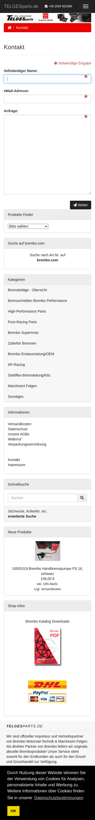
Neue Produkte (19, 532)
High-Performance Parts (27, 311)
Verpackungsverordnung (27, 444)
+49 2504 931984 (58, 6)
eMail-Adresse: (16, 91)
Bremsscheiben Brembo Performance (37, 301)
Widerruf (14, 439)
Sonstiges (15, 397)
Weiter (80, 205)
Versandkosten (19, 424)
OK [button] (13, 811)
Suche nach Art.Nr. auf (47, 255)
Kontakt (22, 28)
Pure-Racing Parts (22, 322)
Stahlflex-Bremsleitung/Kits (29, 375)
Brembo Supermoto (23, 333)
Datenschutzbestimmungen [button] (58, 798)
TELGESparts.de (21, 6)
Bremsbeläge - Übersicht (27, 290)
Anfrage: (11, 111)
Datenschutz (18, 429)
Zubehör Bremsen (22, 343)
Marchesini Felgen (22, 386)
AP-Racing (16, 365)
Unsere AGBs (18, 434)
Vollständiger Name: (21, 71)
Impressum (16, 465)
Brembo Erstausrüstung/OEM (31, 354)
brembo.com (47, 260)
